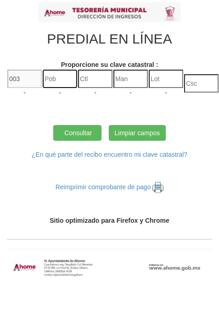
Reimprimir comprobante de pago (103, 187)
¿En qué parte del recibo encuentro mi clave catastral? (109, 154)
